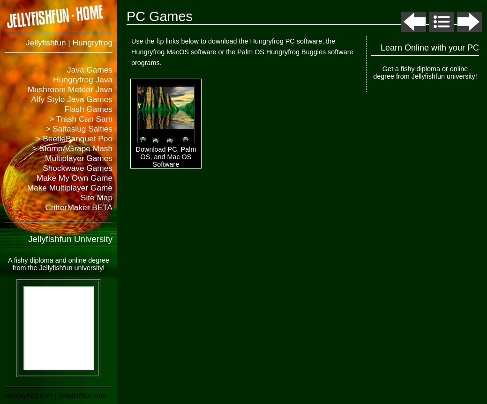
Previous (413, 22)
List (441, 22)
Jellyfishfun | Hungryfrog (69, 42)
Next (469, 22)
